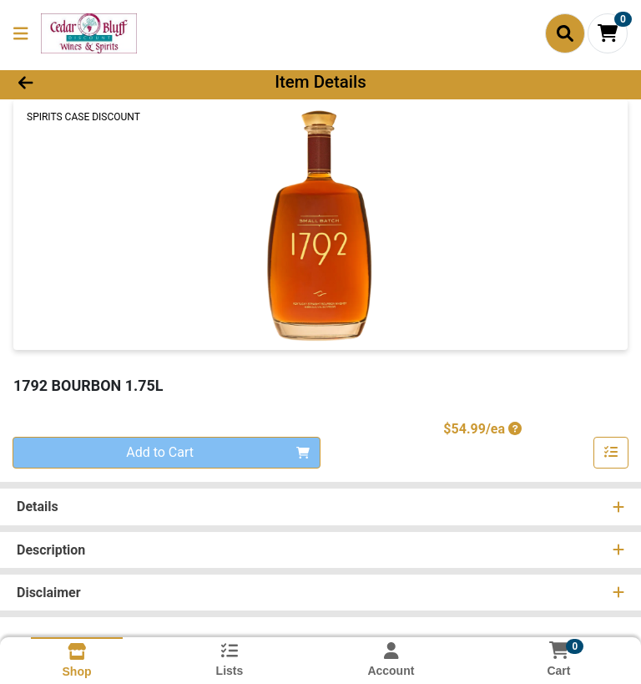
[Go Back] (90, 82)
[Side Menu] (20, 33)
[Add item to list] (610, 453)
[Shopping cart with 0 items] (608, 33)
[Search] (565, 33)
